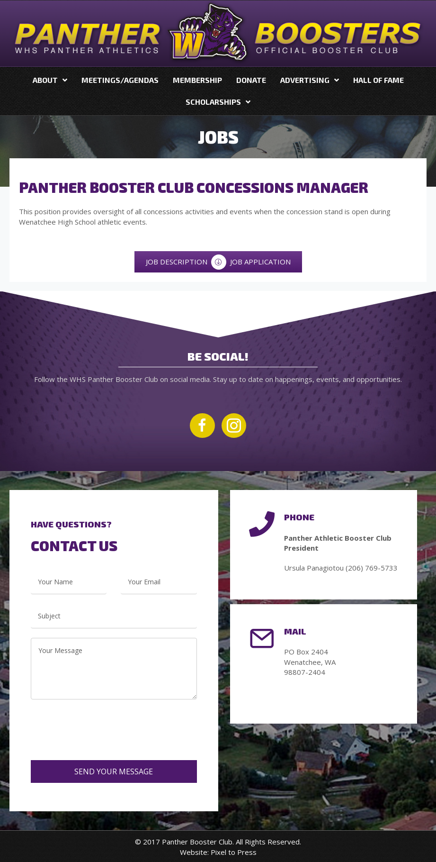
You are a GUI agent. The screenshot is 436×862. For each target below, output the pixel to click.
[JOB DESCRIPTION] (176, 262)
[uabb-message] (114, 668)
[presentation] (103, 722)
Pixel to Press (234, 852)
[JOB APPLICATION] (260, 262)
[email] (158, 582)
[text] (69, 582)
